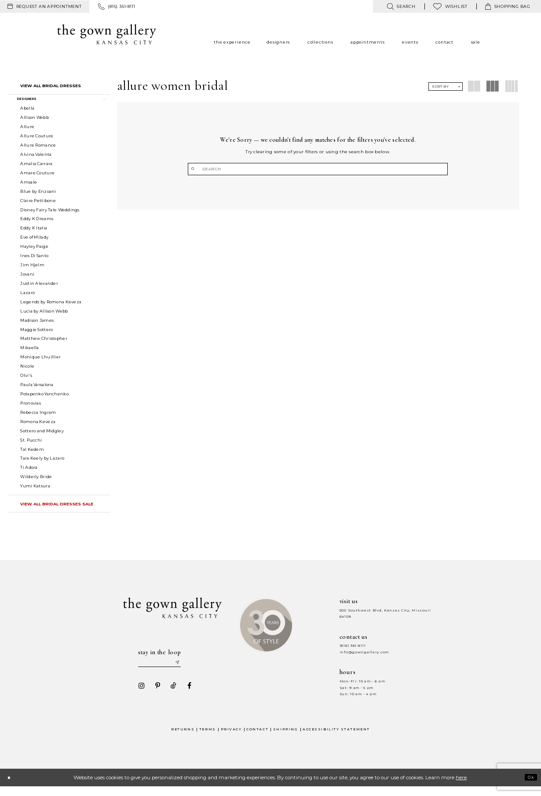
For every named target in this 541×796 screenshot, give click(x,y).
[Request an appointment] (44, 6)
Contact (257, 738)
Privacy (231, 738)
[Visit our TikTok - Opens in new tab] (170, 694)
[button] (59, 101)
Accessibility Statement (336, 738)
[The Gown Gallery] (106, 34)
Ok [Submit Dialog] (528, 786)
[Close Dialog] (11, 786)
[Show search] (401, 6)
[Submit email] (189, 669)
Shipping (285, 738)
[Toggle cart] (507, 6)
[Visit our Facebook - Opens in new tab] (186, 694)
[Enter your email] (165, 669)
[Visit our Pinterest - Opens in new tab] (154, 694)
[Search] (318, 169)
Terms (207, 738)
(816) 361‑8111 (353, 651)
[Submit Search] (283, 169)
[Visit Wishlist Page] (450, 6)
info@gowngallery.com (364, 658)
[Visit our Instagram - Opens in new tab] (139, 694)
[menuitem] (44, 6)
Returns (182, 738)
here (461, 787)
